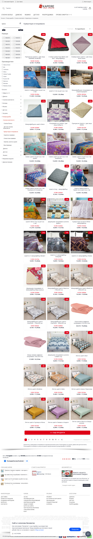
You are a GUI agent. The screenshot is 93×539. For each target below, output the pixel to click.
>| (61, 439)
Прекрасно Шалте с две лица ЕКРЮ (82, 124)
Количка (49, 504)
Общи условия (28, 504)
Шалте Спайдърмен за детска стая (35, 91)
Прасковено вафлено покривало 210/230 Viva (82, 322)
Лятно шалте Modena (35, 389)
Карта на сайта (29, 506)
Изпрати (87, 485)
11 (55, 439)
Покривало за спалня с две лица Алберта (58, 124)
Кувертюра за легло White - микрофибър (81, 222)
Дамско (71, 496)
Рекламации (50, 500)
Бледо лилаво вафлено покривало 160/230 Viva (35, 355)
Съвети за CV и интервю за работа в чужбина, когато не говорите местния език (17, 479)
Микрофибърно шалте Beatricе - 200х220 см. (81, 289)
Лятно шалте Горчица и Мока (35, 422)
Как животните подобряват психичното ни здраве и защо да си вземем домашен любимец (17, 474)
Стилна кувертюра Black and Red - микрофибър (58, 57)
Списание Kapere (29, 509)
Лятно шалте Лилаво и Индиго (58, 422)
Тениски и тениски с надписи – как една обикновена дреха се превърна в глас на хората (17, 470)
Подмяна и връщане (7, 500)
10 (52, 439)
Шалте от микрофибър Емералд (58, 255)
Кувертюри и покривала (31, 18)
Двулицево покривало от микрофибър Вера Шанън (35, 289)
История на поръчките (53, 498)
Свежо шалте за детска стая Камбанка (58, 157)
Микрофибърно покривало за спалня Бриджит (82, 91)
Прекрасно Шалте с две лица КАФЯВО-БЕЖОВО (35, 57)
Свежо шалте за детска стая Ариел (34, 157)
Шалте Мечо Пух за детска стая (35, 222)
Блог (25, 511)
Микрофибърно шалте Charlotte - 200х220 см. (58, 322)
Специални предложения (32, 500)
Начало (3, 18)
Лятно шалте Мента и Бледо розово (81, 422)
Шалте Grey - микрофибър (58, 189)
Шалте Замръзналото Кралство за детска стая (81, 189)
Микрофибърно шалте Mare (35, 124)
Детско (71, 500)
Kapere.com (10, 536)
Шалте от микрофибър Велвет (34, 256)
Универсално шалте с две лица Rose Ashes (81, 57)
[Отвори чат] (88, 534)
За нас (26, 496)
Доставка (4, 496)
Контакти (4, 504)
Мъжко (71, 498)
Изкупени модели (29, 502)
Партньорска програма (31, 507)
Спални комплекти (19, 18)
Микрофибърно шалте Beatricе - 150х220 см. (58, 289)
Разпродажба (10, 18)
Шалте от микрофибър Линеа (82, 256)
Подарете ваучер (51, 502)
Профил (49, 496)
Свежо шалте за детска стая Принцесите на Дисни (34, 189)
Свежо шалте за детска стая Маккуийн (81, 157)
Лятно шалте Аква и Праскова (81, 389)
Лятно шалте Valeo (58, 389)
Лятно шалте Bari (82, 356)
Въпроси (4, 502)
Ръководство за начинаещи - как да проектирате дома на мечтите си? (17, 483)
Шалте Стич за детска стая (58, 91)
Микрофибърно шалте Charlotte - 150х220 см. (35, 322)
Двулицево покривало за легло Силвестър (58, 355)
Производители (29, 498)
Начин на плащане (7, 498)
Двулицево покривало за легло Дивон (58, 222)
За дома (72, 502)
